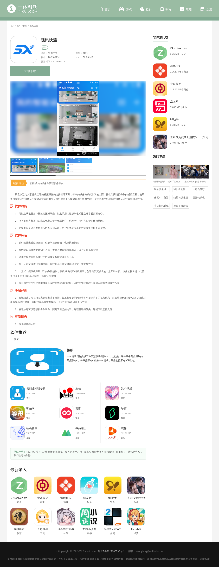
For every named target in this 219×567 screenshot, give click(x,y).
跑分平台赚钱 (180, 205)
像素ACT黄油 (161, 197)
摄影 (25, 25)
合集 (206, 9)
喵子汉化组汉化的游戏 (162, 189)
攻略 (186, 9)
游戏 (125, 9)
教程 (165, 9)
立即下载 (30, 71)
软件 (146, 9)
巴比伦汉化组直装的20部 (200, 197)
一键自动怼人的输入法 (200, 189)
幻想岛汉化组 (180, 197)
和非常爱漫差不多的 (181, 189)
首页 (105, 9)
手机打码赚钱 (161, 205)
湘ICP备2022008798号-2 (111, 551)
